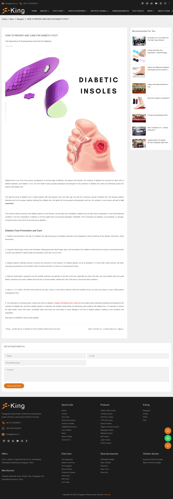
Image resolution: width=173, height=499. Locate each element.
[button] (172, 11)
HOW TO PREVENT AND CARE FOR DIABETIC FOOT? (48, 19)
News (12, 19)
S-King (4, 19)
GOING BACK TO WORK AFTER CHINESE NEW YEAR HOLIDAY (158, 141)
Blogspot (20, 19)
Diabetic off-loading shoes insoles (67, 303)
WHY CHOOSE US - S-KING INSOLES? (158, 129)
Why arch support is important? (158, 98)
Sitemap (107, 494)
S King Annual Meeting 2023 (158, 115)
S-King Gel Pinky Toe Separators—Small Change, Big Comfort (157, 51)
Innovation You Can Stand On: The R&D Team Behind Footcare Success (158, 39)
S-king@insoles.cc (13, 434)
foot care (14, 290)
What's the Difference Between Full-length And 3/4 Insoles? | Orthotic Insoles (158, 68)
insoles (30, 184)
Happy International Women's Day (158, 85)
